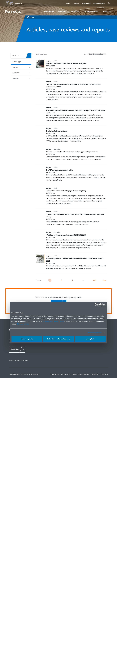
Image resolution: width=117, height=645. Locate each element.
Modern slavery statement (81, 374)
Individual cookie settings (58, 339)
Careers (76, 3)
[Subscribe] (17, 349)
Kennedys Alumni (99, 3)
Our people (62, 12)
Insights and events (91, 12)
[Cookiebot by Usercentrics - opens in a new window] (96, 305)
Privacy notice (23, 324)
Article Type (21, 62)
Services (21, 78)
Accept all (90, 339)
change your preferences (53, 321)
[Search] (108, 3)
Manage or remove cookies (18, 360)
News (68, 3)
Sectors (21, 67)
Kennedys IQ (86, 3)
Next (104, 280)
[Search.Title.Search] (30, 55)
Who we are (107, 12)
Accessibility (95, 374)
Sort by (95, 54)
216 (94, 280)
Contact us (105, 374)
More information (94, 332)
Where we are (49, 12)
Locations (21, 73)
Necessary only (27, 339)
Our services (75, 12)
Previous (38, 280)
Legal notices (55, 374)
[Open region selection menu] (13, 3)
